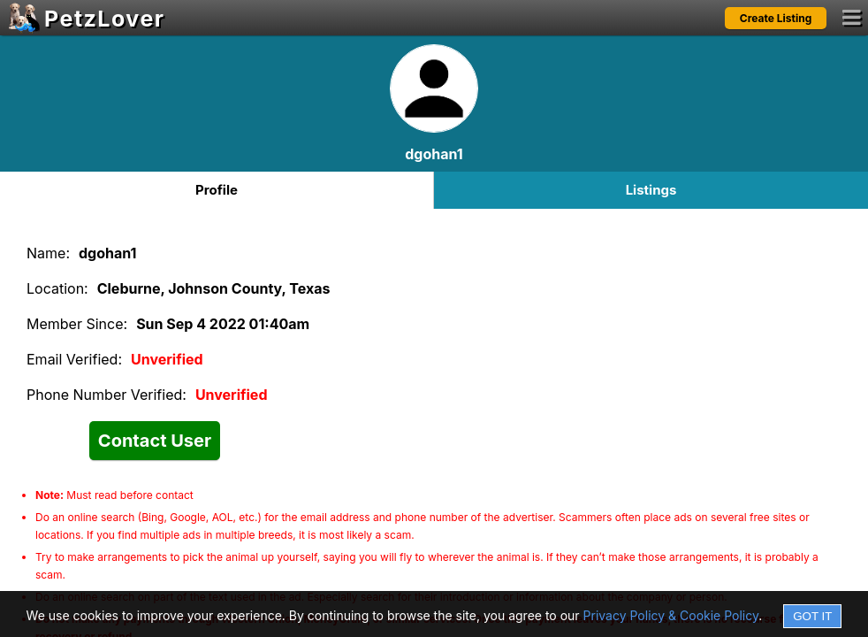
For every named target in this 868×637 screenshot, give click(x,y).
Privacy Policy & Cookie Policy (671, 615)
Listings (651, 189)
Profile (216, 189)
